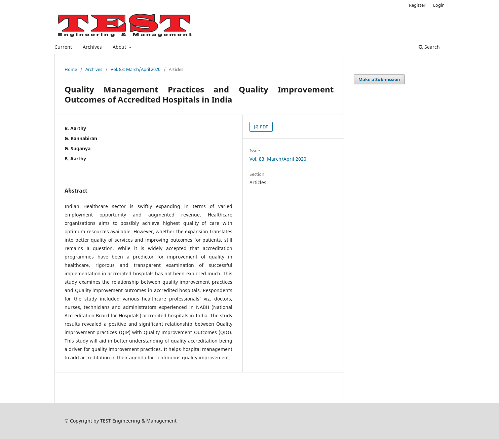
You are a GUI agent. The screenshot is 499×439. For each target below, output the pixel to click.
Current (63, 47)
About (120, 47)
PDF (263, 127)
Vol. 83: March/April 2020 (135, 69)
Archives (92, 47)
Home (71, 69)
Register (417, 5)
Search (429, 47)
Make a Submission (379, 79)
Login (439, 5)
